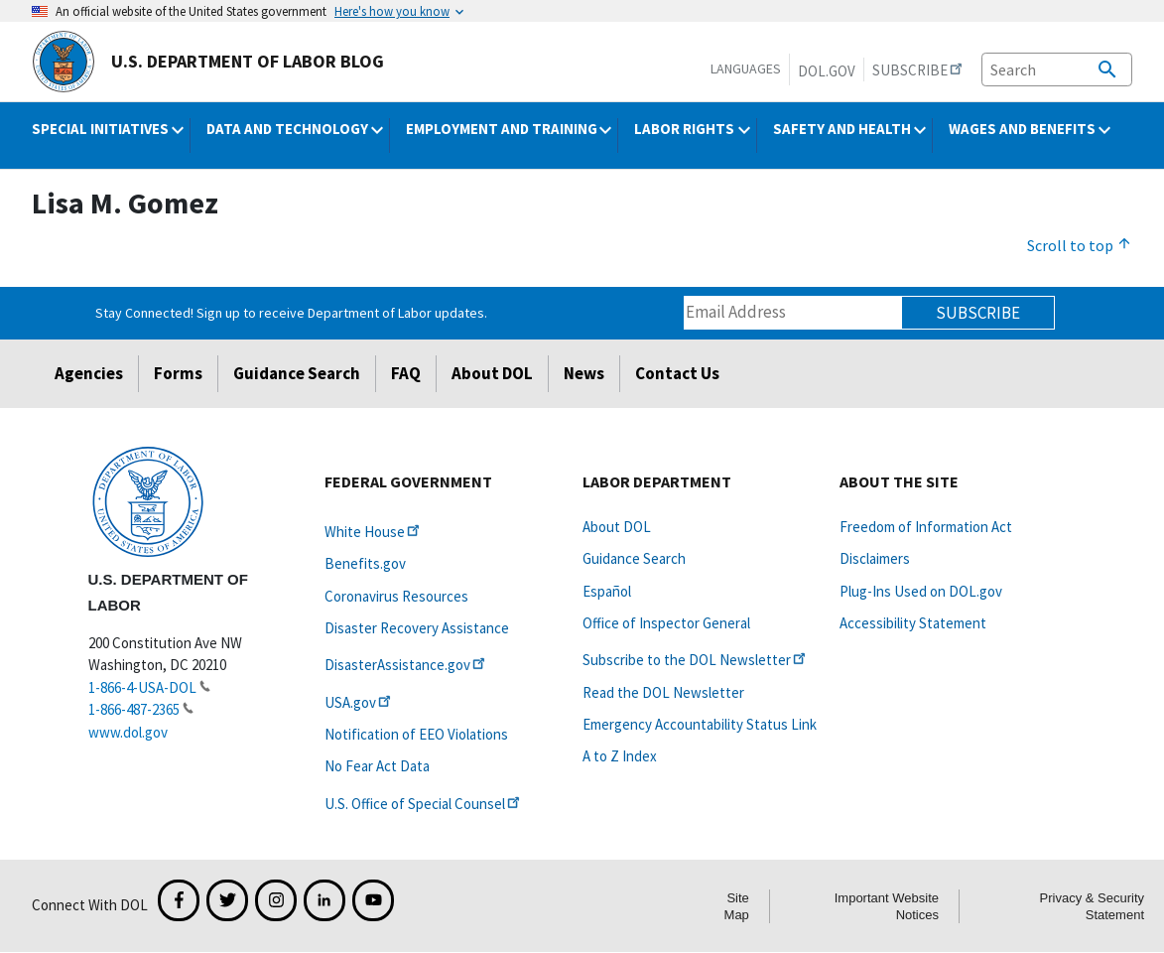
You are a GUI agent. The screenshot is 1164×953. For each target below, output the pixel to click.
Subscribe (978, 313)
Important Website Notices (887, 906)
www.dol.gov (128, 732)
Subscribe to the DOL (695, 659)
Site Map (736, 906)
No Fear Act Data (377, 765)
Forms (178, 373)
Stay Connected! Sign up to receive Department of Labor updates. (291, 313)
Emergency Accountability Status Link (699, 724)
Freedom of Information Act (926, 526)
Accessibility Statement (913, 622)
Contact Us (677, 373)
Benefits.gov (365, 563)
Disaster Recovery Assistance (416, 627)
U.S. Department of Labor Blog (208, 61)
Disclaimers (875, 558)
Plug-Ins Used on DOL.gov (921, 591)
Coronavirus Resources (396, 596)
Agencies (89, 373)
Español (606, 591)
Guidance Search (296, 373)
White (373, 531)
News (584, 373)
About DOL (492, 373)
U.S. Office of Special (423, 803)
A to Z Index (619, 756)
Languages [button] (746, 68)
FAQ (406, 373)
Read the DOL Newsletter (663, 692)
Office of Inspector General (666, 622)
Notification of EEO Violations (416, 734)
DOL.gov (826, 71)
